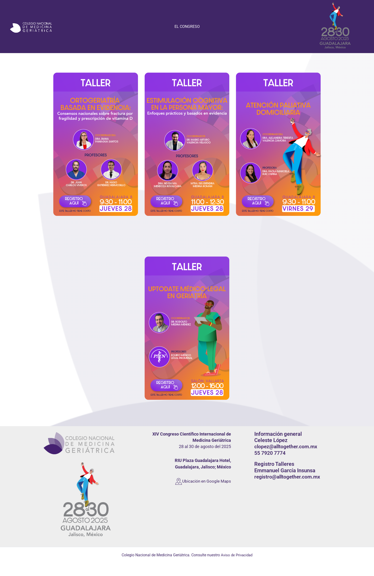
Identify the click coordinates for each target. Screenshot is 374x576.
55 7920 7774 (270, 453)
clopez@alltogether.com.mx (285, 446)
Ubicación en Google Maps (205, 480)
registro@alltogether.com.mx (287, 477)
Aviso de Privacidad (236, 555)
